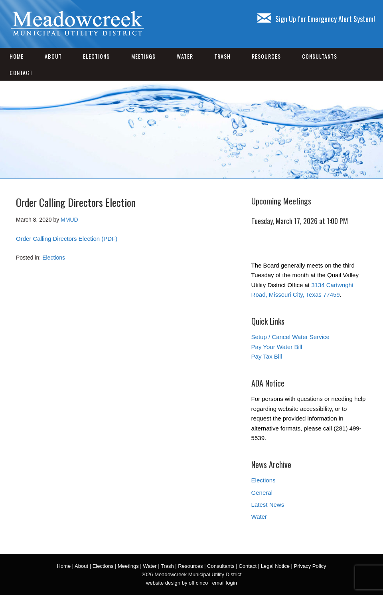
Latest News (267, 504)
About (53, 56)
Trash (222, 56)
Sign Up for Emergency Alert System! (316, 19)
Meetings (143, 56)
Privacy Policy (310, 566)
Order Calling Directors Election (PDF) (66, 238)
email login (224, 583)
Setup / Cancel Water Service (290, 336)
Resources (266, 56)
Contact (21, 72)
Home (17, 56)
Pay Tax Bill (266, 356)
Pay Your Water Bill (276, 346)
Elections (96, 56)
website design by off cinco (177, 583)
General (261, 492)
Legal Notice (275, 566)
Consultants (319, 56)
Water (185, 56)
